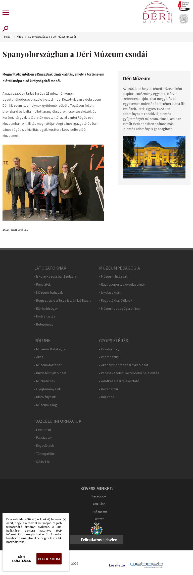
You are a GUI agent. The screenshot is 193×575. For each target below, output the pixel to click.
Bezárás (61, 520)
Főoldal (7, 36)
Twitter (98, 519)
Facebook (99, 496)
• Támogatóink (45, 454)
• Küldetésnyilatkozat (50, 373)
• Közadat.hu (108, 389)
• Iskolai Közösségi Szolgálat (55, 276)
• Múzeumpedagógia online (119, 308)
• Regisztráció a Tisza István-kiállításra (62, 300)
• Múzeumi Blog (45, 405)
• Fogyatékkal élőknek (115, 300)
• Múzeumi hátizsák (48, 292)
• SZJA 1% (42, 462)
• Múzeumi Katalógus (49, 349)
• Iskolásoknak (110, 292)
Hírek (20, 36)
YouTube (99, 503)
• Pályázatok (43, 437)
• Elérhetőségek (46, 308)
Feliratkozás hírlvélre (99, 539)
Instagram (99, 511)
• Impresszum (109, 357)
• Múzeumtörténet (48, 365)
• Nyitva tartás (44, 316)
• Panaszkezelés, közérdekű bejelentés (129, 373)
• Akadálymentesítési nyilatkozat (123, 365)
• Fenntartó (42, 430)
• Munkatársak (44, 381)
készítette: (117, 565)
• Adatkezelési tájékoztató (119, 381)
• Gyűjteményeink (47, 389)
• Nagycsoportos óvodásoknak (122, 284)
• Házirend (106, 397)
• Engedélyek (44, 445)
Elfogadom (49, 559)
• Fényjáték (42, 284)
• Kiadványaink (45, 397)
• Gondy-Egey (109, 349)
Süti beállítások (21, 558)
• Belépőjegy (44, 324)
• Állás (38, 357)
